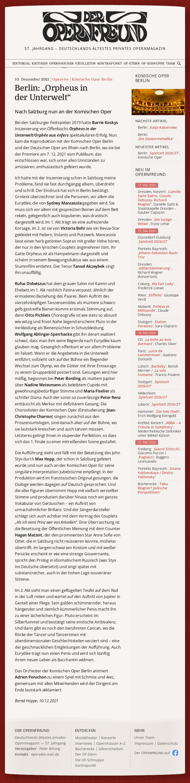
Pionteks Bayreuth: (158, 253)
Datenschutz (167, 744)
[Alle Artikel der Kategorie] (158, 102)
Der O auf (152, 752)
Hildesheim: (153, 395)
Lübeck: (159, 404)
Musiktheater (86, 738)
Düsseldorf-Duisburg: (154, 239)
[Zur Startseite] (95, 26)
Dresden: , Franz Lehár (155, 222)
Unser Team (144, 737)
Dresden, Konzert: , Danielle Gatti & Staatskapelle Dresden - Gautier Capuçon (159, 202)
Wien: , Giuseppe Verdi (158, 297)
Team (170, 63)
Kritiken (40, 63)
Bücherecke (85, 749)
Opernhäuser (61, 63)
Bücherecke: (153, 488)
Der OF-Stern (86, 754)
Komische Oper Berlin (92, 79)
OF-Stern (132, 63)
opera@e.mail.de (45, 754)
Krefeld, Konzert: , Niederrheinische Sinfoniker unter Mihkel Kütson (159, 429)
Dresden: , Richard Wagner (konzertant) (154, 270)
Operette (60, 79)
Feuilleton (85, 63)
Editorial (21, 63)
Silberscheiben (110, 749)
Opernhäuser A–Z (110, 744)
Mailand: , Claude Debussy (153, 311)
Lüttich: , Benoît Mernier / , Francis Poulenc (159, 370)
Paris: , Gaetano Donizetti (157, 355)
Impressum (144, 744)
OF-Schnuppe (153, 63)
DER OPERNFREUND (32, 730)
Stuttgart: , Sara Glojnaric (157, 324)
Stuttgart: (153, 384)
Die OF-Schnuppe (89, 760)
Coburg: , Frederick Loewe (156, 286)
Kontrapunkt (109, 63)
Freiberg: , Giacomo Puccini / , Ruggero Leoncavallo (159, 455)
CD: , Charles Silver (157, 342)
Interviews (83, 744)
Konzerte (108, 738)
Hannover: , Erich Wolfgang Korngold (159, 414)
